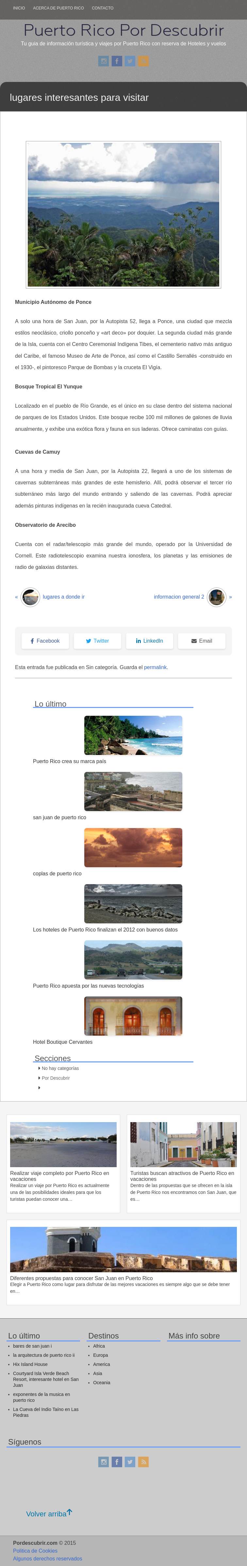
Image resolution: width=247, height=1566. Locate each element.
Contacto (102, 8)
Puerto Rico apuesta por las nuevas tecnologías (88, 986)
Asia (97, 1373)
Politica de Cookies (35, 1551)
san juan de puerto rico (59, 817)
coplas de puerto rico (57, 873)
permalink (155, 667)
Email (201, 641)
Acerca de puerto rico (58, 8)
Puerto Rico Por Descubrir (123, 30)
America (101, 1364)
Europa (100, 1355)
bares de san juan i (32, 1346)
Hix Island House (30, 1364)
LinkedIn (149, 641)
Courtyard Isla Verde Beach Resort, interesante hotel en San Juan (46, 1379)
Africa (99, 1346)
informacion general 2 (193, 597)
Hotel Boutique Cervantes (62, 1042)
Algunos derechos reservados (47, 1558)
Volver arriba (49, 1514)
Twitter (97, 641)
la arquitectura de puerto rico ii (43, 1355)
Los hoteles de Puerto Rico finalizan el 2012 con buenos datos (105, 929)
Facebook (45, 641)
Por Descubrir (56, 1078)
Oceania (101, 1382)
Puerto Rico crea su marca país (69, 761)
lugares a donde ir (50, 597)
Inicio (19, 8)
